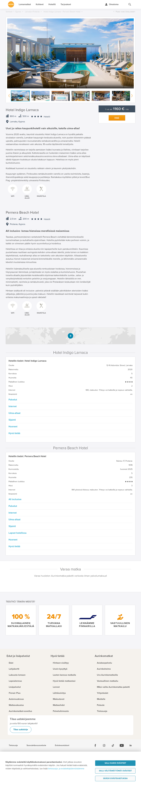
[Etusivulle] (11, 4)
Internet (13, 406)
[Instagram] (104, 745)
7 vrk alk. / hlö (117, 109)
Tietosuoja (13, 745)
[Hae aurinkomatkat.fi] (129, 4)
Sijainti (12, 420)
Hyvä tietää (14, 433)
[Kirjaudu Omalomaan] (111, 4)
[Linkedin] (130, 745)
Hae (117, 118)
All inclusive (15, 499)
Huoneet (13, 426)
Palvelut (13, 399)
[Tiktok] (113, 745)
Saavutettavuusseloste (36, 745)
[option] (70, 53)
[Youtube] (122, 745)
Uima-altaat (14, 413)
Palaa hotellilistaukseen (125, 11)
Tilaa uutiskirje (20, 729)
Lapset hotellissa (17, 533)
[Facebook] (95, 745)
